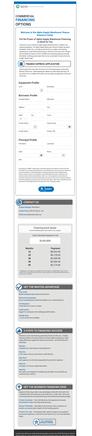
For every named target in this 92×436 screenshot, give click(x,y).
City (48, 107)
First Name (22, 144)
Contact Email (51, 123)
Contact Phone (23, 123)
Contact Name (23, 131)
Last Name (50, 144)
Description (50, 87)
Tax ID (49, 115)
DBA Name (50, 99)
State (21, 115)
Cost (21, 87)
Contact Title (51, 131)
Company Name (24, 99)
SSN (20, 160)
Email (20, 152)
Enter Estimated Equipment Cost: (46, 235)
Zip (32, 115)
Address (22, 107)
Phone (49, 152)
